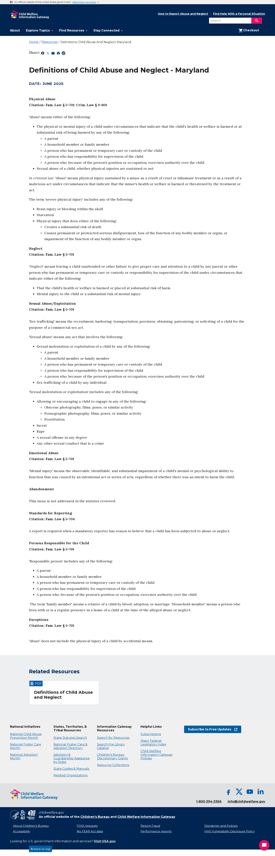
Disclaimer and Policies (221, 826)
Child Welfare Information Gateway (146, 817)
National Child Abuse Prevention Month (26, 736)
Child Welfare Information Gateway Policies (157, 754)
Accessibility (21, 831)
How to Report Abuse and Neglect (183, 14)
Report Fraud (150, 826)
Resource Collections (113, 765)
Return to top (40, 849)
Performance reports (156, 831)
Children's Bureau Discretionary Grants (112, 756)
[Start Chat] (264, 845)
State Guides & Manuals (71, 768)
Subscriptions (151, 734)
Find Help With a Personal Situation (239, 13)
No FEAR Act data (90, 831)
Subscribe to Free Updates (212, 729)
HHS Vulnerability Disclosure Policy (229, 831)
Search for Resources (113, 738)
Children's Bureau (95, 817)
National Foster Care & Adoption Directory (70, 746)
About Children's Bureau (31, 826)
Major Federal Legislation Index (153, 742)
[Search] (256, 21)
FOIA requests (87, 826)
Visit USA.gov (105, 841)
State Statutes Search (70, 738)
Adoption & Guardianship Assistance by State (71, 758)
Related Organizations (70, 775)
